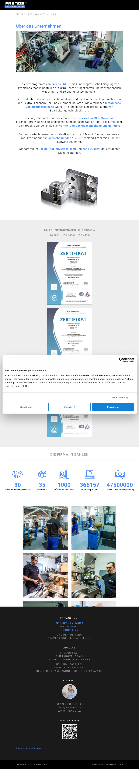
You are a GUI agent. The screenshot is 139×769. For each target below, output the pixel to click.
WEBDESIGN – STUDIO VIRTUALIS (107, 764)
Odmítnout (26, 407)
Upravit (69, 407)
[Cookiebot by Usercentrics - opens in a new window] (121, 360)
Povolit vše (113, 407)
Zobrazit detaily (120, 397)
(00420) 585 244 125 (69, 704)
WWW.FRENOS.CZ (69, 710)
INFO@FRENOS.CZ (69, 707)
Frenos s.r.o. (43, 764)
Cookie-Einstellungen (28, 748)
